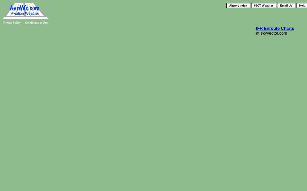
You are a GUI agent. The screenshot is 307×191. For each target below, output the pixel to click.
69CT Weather (263, 5)
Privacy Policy (12, 22)
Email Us (286, 5)
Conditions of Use (36, 22)
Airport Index (238, 5)
